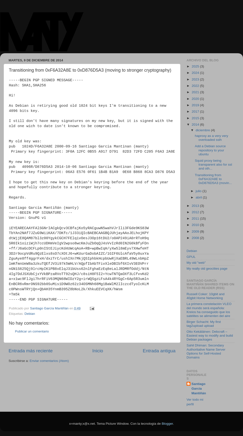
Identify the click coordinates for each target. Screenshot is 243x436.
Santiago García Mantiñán (198, 388)
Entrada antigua (159, 350)
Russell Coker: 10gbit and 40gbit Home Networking (206, 296)
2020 (196, 99)
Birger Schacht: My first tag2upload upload (204, 324)
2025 (196, 66)
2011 (196, 218)
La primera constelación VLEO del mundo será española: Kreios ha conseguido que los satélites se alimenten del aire (209, 310)
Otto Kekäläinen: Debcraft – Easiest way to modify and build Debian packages (210, 335)
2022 (196, 86)
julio (199, 191)
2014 (196, 124)
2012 (196, 212)
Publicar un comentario (32, 331)
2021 (196, 92)
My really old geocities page (207, 268)
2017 (196, 111)
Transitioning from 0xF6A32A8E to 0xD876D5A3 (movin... (213, 179)
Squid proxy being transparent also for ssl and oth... (213, 164)
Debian (30, 314)
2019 (196, 105)
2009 (196, 231)
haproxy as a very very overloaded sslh (211, 138)
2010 (196, 225)
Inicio (97, 350)
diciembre (203, 130)
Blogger (167, 423)
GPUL (191, 257)
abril (199, 197)
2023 (196, 79)
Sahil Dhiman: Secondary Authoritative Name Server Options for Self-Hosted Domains (206, 351)
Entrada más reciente (31, 350)
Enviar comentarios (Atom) (49, 361)
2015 (196, 118)
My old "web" (196, 262)
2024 (196, 73)
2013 (196, 206)
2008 (196, 238)
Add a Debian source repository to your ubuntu (210, 150)
